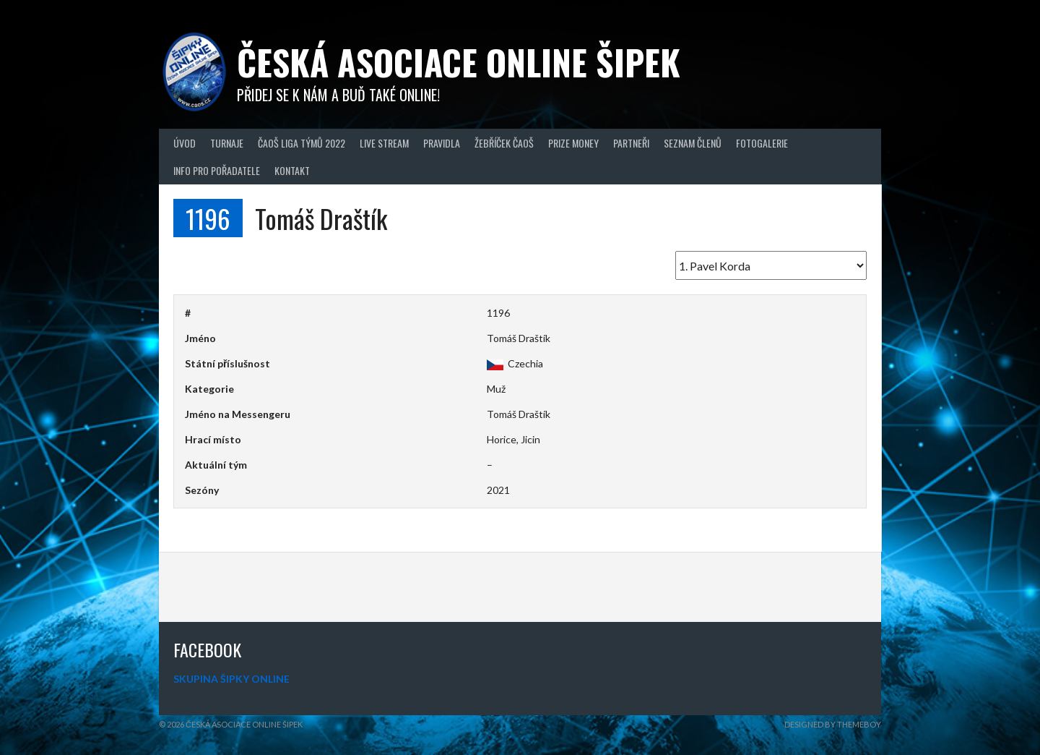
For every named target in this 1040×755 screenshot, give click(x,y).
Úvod (184, 142)
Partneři (631, 142)
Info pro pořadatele (216, 170)
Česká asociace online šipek (458, 62)
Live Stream (384, 142)
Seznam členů (693, 142)
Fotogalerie (762, 142)
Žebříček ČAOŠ (504, 142)
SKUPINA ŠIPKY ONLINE (231, 679)
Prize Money (573, 142)
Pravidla (441, 142)
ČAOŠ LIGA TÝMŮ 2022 (301, 142)
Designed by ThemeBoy (832, 724)
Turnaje (226, 142)
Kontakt (292, 170)
